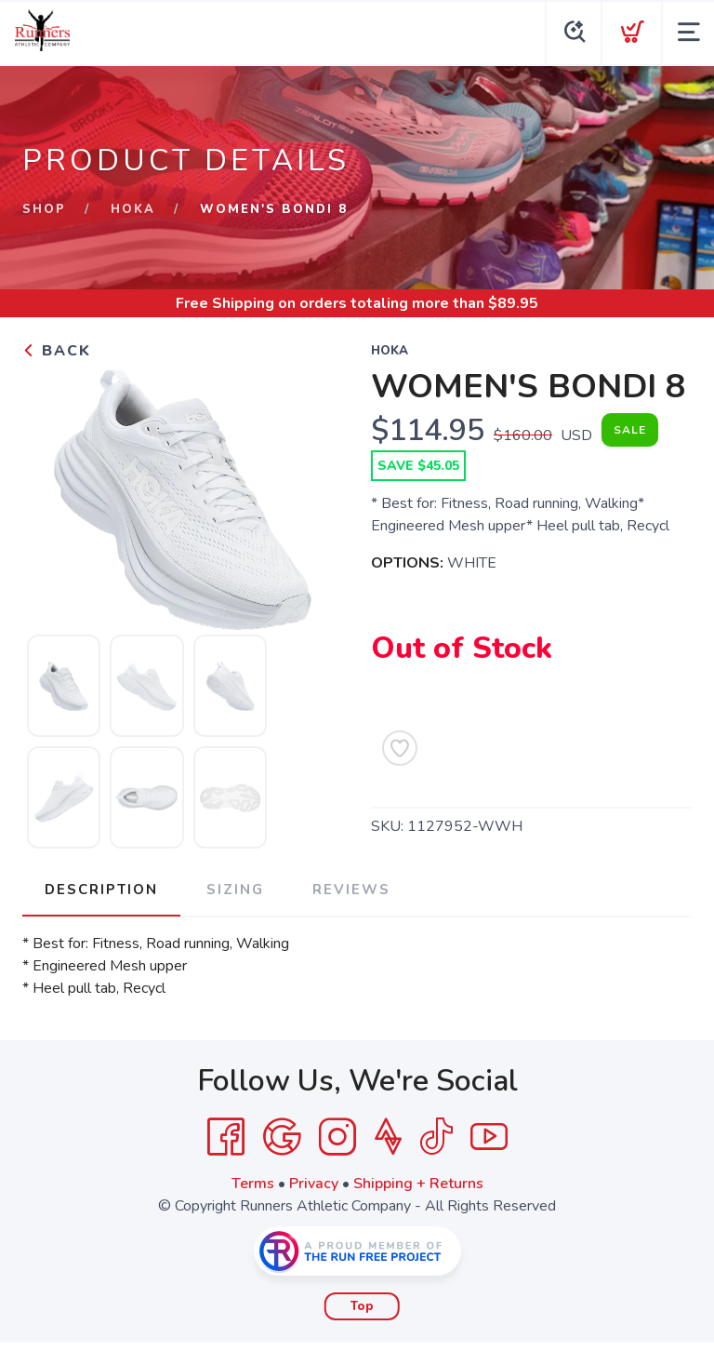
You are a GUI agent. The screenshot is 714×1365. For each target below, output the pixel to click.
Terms (252, 1183)
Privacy (313, 1183)
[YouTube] (489, 1137)
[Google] (282, 1137)
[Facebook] (226, 1137)
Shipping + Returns (418, 1183)
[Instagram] (337, 1137)
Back (56, 351)
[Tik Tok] (436, 1137)
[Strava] (388, 1137)
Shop (44, 209)
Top (362, 1306)
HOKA (133, 209)
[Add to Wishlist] (399, 748)
